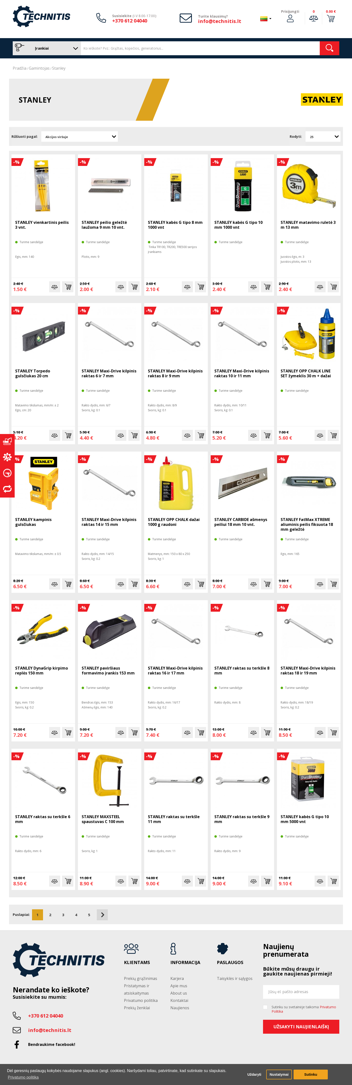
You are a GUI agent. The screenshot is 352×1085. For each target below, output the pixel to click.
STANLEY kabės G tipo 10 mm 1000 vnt (238, 225)
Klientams (137, 962)
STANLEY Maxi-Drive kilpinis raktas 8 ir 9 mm (175, 373)
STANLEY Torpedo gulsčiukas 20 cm (32, 373)
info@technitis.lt (219, 21)
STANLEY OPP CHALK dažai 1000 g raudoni (174, 522)
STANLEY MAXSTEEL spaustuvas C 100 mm (103, 819)
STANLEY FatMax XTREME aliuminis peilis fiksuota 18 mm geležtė (307, 524)
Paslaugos (230, 962)
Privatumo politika (141, 1000)
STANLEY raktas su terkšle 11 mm (174, 819)
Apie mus (178, 985)
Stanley (59, 68)
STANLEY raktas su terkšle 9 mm (241, 819)
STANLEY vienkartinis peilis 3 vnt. (42, 225)
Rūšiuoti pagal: (24, 136)
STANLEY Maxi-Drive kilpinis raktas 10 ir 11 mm (241, 373)
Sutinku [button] (310, 1074)
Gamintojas (39, 68)
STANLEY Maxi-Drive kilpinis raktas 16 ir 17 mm (175, 670)
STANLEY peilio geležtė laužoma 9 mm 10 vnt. (104, 225)
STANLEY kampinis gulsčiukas (33, 522)
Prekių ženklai (137, 1007)
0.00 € (331, 11)
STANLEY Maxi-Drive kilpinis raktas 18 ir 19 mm (308, 670)
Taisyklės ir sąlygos (235, 978)
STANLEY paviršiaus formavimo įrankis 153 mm (108, 670)
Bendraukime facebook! (51, 1044)
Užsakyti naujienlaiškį (301, 1027)
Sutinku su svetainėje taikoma (304, 1009)
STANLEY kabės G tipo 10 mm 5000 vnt (305, 819)
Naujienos (179, 1007)
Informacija (185, 962)
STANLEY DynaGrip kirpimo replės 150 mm (41, 670)
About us (178, 993)
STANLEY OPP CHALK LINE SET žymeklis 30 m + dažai (306, 373)
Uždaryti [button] (254, 1074)
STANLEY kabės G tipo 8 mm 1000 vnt (175, 225)
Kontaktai (179, 1000)
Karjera (177, 978)
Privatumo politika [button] (23, 1077)
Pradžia (19, 68)
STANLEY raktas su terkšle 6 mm (42, 819)
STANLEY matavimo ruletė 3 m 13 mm (308, 225)
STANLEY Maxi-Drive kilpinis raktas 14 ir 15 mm (109, 522)
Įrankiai (45, 48)
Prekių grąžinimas (140, 978)
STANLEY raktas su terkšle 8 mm (241, 670)
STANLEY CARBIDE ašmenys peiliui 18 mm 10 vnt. (240, 522)
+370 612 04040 (129, 20)
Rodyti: (296, 136)
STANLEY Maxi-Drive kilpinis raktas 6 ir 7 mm (109, 373)
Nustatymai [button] (279, 1074)
